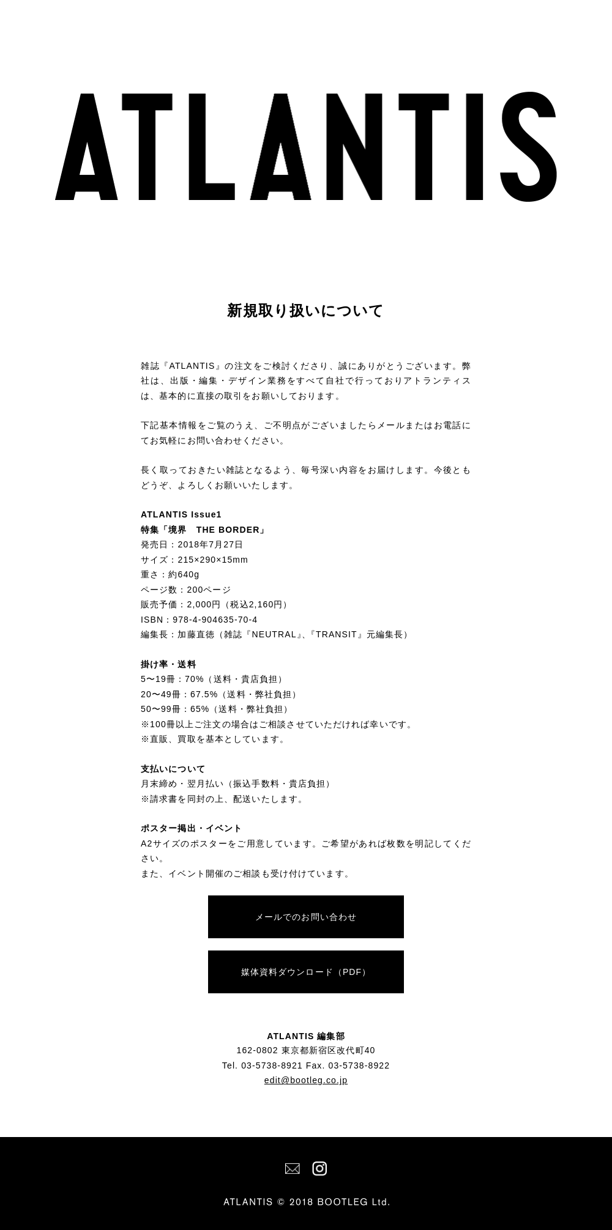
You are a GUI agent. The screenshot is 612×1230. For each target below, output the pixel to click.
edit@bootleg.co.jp (306, 1080)
